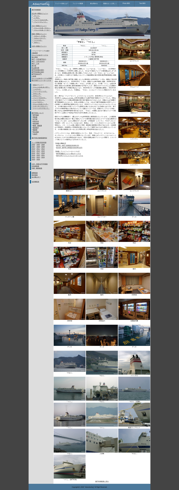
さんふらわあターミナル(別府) (42, 78)
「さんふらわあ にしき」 (40, 104)
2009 (43, 147)
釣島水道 (36, 121)
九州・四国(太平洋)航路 (40, 164)
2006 (43, 145)
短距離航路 (35, 182)
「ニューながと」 (38, 102)
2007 (33, 147)
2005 (38, 145)
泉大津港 (35, 57)
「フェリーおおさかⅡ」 (40, 20)
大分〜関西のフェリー (39, 26)
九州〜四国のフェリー (39, 46)
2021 (43, 155)
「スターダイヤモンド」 (40, 106)
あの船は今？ (36, 177)
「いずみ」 (36, 18)
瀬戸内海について (38, 113)
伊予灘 (35, 119)
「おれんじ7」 (37, 96)
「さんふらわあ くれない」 (42, 28)
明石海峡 (36, 132)
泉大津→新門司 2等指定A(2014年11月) (69, 147)
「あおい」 (36, 42)
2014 (38, 151)
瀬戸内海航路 (36, 10)
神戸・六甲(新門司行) (39, 59)
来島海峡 (36, 123)
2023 (38, 157)
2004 (33, 145)
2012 (43, 149)
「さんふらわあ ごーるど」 (42, 30)
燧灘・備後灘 (37, 125)
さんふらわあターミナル (40, 55)
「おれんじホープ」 (39, 38)
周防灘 (35, 117)
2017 (38, 153)
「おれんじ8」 (37, 93)
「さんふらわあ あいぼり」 (41, 87)
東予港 (34, 66)
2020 (38, 155)
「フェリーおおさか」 (39, 98)
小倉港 (34, 76)
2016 (33, 153)
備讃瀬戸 (36, 128)
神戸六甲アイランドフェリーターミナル (69, 156)
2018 (43, 153)
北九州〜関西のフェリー (40, 13)
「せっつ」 (36, 16)
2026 (38, 159)
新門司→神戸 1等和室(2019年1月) (67, 145)
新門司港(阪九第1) (38, 70)
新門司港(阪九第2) (38, 72)
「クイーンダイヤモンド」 (41, 108)
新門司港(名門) (37, 74)
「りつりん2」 (38, 40)
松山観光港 (35, 68)
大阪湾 (35, 134)
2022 (33, 157)
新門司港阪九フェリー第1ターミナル (68, 153)
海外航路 (35, 175)
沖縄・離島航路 (37, 168)
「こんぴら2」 (37, 89)
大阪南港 (35, 53)
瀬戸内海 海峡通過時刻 (39, 138)
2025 (33, 159)
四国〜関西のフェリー (39, 34)
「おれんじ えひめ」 (40, 36)
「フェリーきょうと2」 (39, 91)
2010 (33, 149)
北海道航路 (35, 166)
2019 (33, 155)
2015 (43, 151)
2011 (38, 149)
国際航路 (35, 173)
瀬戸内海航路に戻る (102, 481)
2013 (33, 151)
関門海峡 (36, 115)
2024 (43, 157)
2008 (38, 147)
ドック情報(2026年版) (39, 142)
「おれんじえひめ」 (67, 98)
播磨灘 (35, 130)
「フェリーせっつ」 (38, 100)
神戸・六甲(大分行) (38, 61)
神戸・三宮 (35, 63)
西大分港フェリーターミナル (41, 80)
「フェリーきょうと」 (40, 22)
